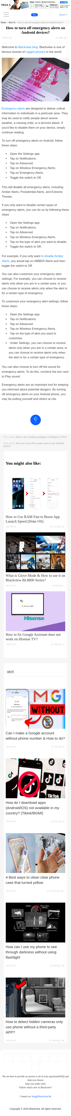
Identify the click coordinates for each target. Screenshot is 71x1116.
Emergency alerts (13, 108)
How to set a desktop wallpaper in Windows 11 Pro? (41, 437)
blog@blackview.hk (41, 1096)
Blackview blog (28, 47)
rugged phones (35, 52)
